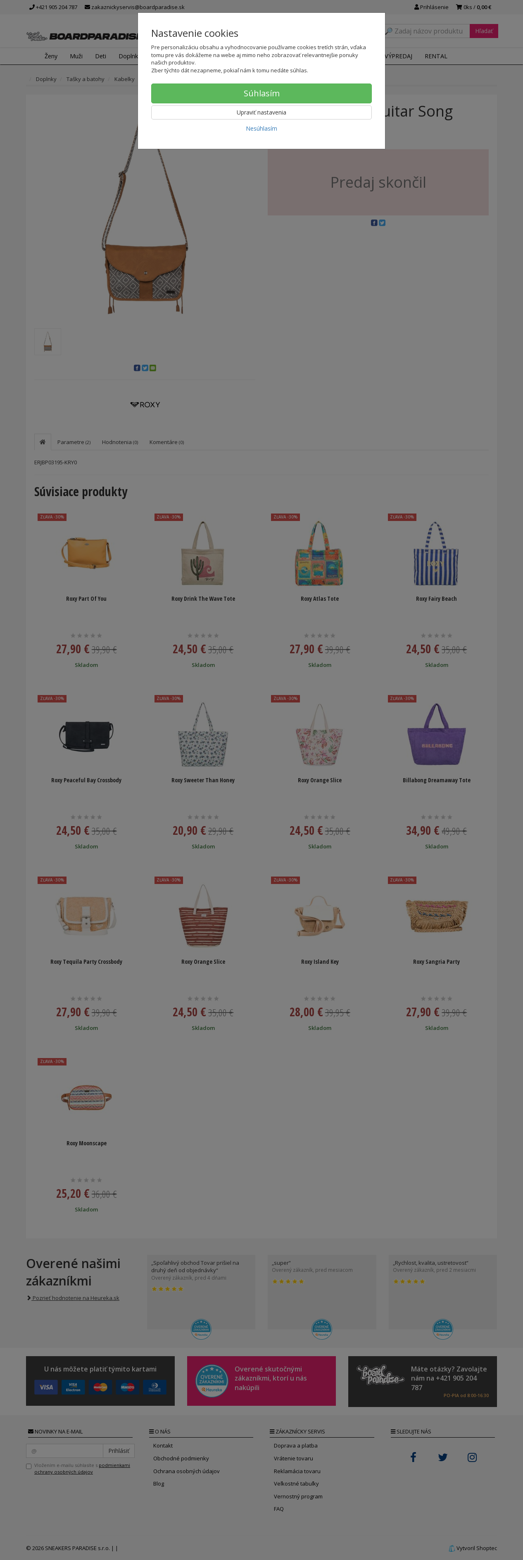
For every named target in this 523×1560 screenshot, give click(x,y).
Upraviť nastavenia (261, 112)
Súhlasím (262, 93)
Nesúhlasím (261, 128)
